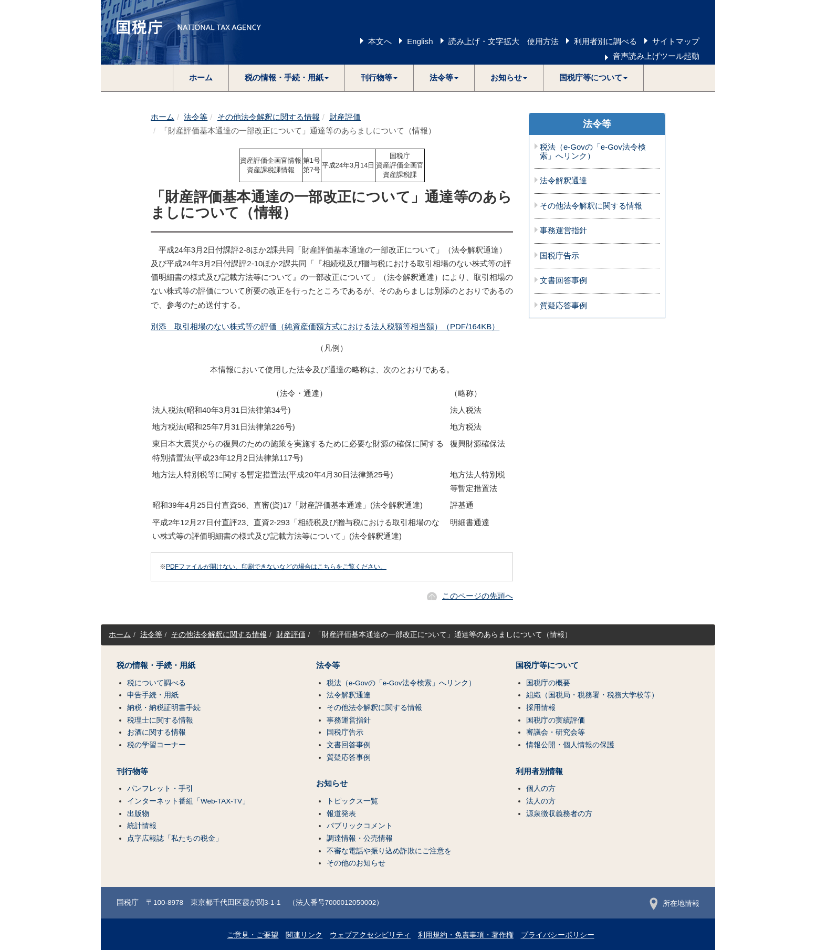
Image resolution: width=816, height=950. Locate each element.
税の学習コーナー (156, 745)
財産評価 (345, 116)
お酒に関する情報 (156, 732)
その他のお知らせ (356, 863)
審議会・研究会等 (555, 732)
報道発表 (341, 814)
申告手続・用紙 (153, 695)
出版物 (138, 814)
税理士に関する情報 (160, 720)
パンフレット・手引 (160, 788)
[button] (287, 78)
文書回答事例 (563, 280)
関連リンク (304, 935)
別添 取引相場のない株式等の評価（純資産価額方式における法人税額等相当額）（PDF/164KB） (325, 326)
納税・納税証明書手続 (164, 708)
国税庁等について (547, 665)
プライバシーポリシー (557, 935)
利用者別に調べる (605, 41)
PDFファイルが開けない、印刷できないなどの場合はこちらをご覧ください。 (276, 566)
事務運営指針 (563, 230)
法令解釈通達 (563, 180)
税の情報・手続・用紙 (156, 665)
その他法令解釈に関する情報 (268, 116)
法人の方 (541, 801)
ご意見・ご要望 (252, 935)
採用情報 (541, 708)
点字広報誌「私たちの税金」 (175, 838)
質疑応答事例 (563, 305)
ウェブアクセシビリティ (370, 935)
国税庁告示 (559, 256)
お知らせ (332, 783)
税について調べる (156, 683)
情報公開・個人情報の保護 (570, 745)
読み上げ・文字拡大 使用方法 (503, 41)
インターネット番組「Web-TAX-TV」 (188, 801)
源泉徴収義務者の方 (559, 814)
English (420, 41)
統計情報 (141, 826)
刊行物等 (132, 771)
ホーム (201, 77)
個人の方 (541, 788)
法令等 (195, 116)
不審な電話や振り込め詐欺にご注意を (389, 851)
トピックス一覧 (352, 801)
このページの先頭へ (477, 595)
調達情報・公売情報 (360, 838)
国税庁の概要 (548, 683)
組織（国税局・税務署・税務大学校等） (592, 695)
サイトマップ (675, 41)
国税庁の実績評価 (555, 720)
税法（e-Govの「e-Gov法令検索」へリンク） (593, 151)
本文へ (380, 41)
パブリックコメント (360, 826)
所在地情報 (674, 903)
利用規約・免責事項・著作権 (466, 935)
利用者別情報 (539, 771)
